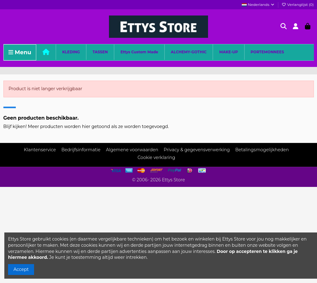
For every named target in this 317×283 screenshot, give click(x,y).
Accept (21, 269)
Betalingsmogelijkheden (262, 150)
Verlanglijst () (298, 4)
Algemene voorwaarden (132, 150)
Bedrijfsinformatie (80, 150)
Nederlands (258, 4)
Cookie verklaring (156, 157)
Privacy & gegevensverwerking (197, 150)
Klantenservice (40, 150)
